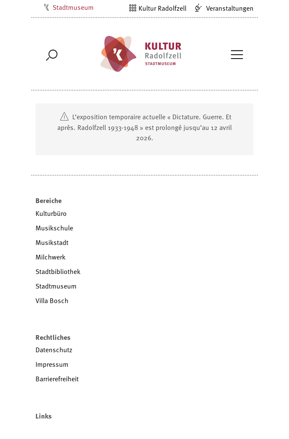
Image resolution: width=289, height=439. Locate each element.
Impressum (51, 364)
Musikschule (54, 228)
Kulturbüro (51, 213)
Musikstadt (51, 242)
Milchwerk (50, 257)
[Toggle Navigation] (237, 53)
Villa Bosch (51, 300)
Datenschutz (53, 350)
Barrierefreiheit (57, 379)
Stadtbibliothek (57, 271)
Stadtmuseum (73, 7)
